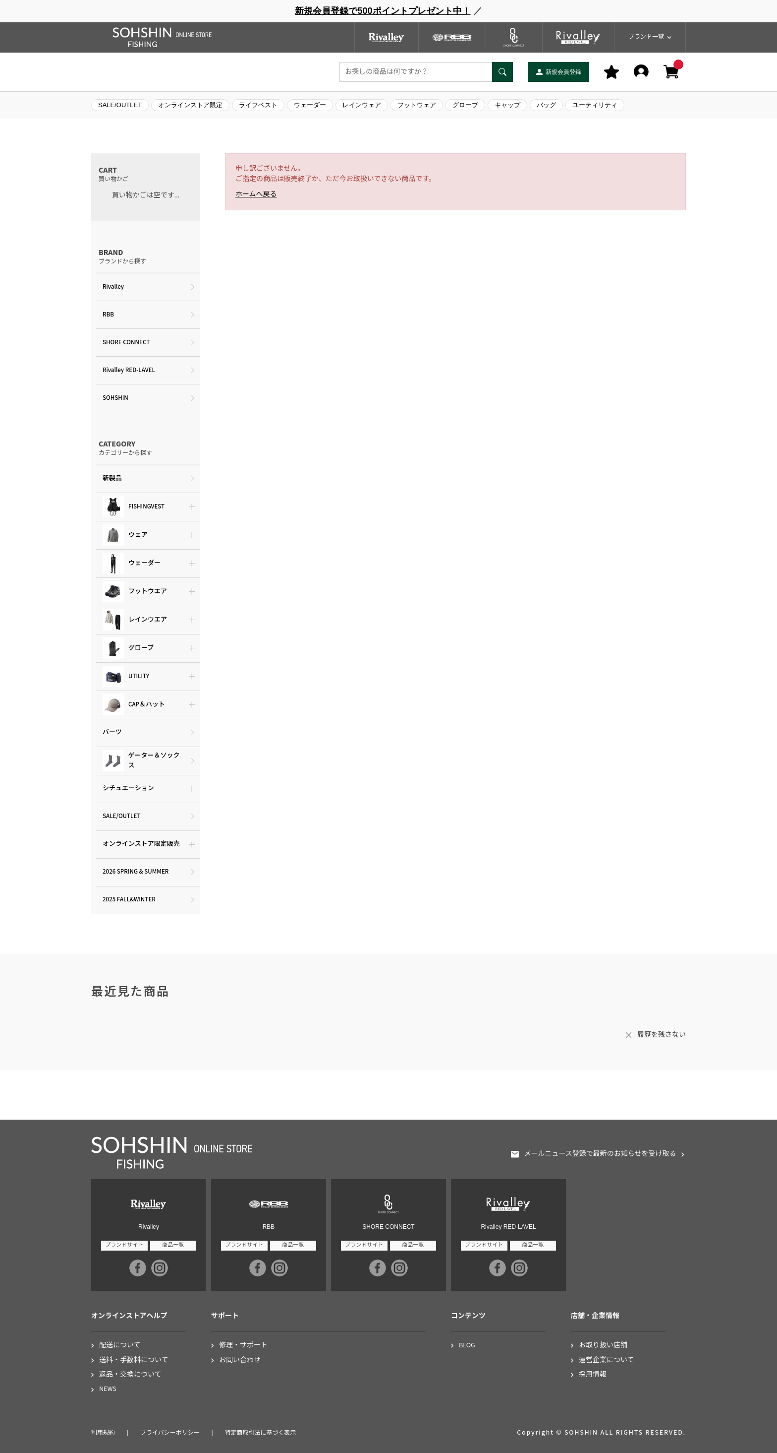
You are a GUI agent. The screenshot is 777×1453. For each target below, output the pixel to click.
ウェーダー (310, 105)
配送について (120, 1345)
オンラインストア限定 (190, 105)
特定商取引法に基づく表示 (260, 1433)
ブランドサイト (124, 1245)
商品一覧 (173, 1245)
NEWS (107, 1389)
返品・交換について (130, 1375)
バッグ (546, 105)
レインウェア (361, 105)
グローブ (465, 105)
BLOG (467, 1345)
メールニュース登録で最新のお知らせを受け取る (600, 1154)
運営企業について (606, 1360)
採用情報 (593, 1375)
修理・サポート (243, 1345)
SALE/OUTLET (120, 105)
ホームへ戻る (256, 194)
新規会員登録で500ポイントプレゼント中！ (382, 11)
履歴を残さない (661, 1035)
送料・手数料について (133, 1360)
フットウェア (416, 105)
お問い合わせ (240, 1360)
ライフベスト (258, 105)
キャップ (507, 105)
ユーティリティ (594, 105)
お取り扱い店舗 (603, 1345)
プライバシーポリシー (170, 1433)
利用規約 (103, 1433)
